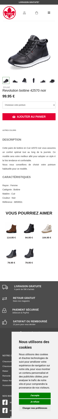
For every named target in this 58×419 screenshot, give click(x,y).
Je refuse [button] (34, 402)
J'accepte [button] (34, 395)
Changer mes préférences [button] (34, 408)
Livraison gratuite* (29, 2)
